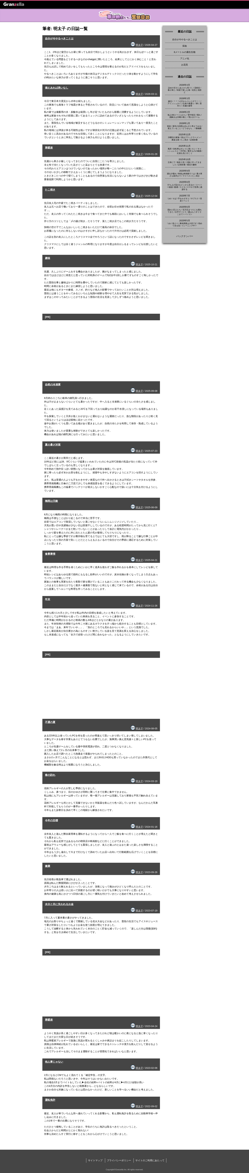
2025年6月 (184, 207)
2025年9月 (184, 170)
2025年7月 (184, 195)
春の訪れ (50, 774)
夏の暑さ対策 (53, 444)
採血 (184, 46)
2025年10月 (185, 159)
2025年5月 (184, 220)
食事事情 (50, 553)
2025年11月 (185, 146)
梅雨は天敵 (51, 500)
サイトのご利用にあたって (149, 1160)
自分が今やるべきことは (59, 38)
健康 (47, 865)
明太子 (139, 45)
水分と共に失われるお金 (59, 904)
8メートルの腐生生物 (184, 52)
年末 (47, 599)
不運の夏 (50, 722)
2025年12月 (185, 134)
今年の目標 (51, 820)
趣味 (47, 258)
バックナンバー (184, 236)
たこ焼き (50, 189)
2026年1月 (184, 123)
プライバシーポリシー (119, 1160)
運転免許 (50, 1099)
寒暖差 (49, 147)
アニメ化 (184, 58)
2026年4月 (184, 85)
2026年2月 (184, 112)
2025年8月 (184, 182)
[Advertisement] (101, 344)
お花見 (184, 64)
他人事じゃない (54, 1061)
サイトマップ (95, 1160)
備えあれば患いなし (56, 87)
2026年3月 (184, 98)
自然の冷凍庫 (53, 384)
